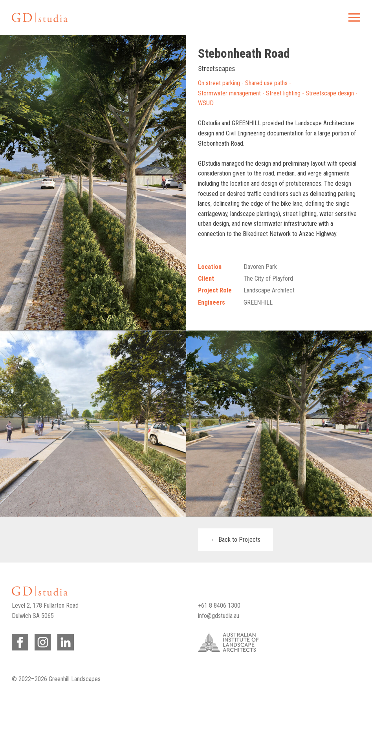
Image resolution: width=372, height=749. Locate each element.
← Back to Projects (235, 539)
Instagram (41, 641)
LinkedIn (64, 641)
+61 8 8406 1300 (219, 605)
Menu (353, 17)
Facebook (19, 641)
